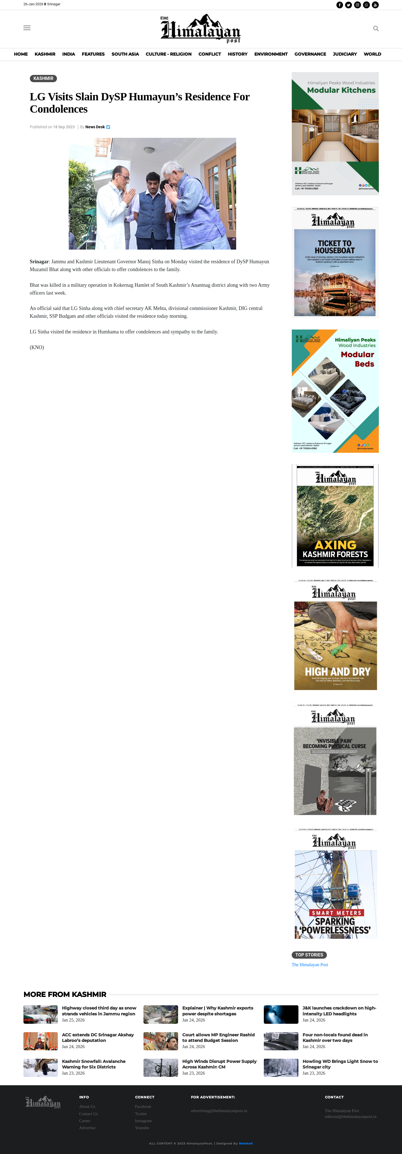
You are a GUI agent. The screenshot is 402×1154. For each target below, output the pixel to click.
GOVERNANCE (310, 54)
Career (84, 1121)
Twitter (141, 1114)
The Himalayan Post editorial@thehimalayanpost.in (351, 1113)
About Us (87, 1106)
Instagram (143, 1121)
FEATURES (93, 54)
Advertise (87, 1127)
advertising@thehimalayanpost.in (219, 1110)
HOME (21, 54)
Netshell (246, 1143)
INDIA (68, 54)
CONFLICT (209, 54)
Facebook (143, 1106)
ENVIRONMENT (271, 54)
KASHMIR (45, 54)
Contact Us (88, 1114)
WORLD (372, 54)
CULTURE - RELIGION (169, 54)
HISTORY (237, 54)
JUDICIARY (345, 54)
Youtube (142, 1127)
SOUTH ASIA (125, 54)
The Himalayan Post (310, 964)
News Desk (95, 127)
